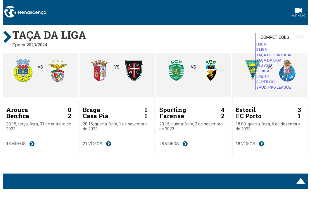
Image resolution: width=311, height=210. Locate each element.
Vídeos (298, 13)
